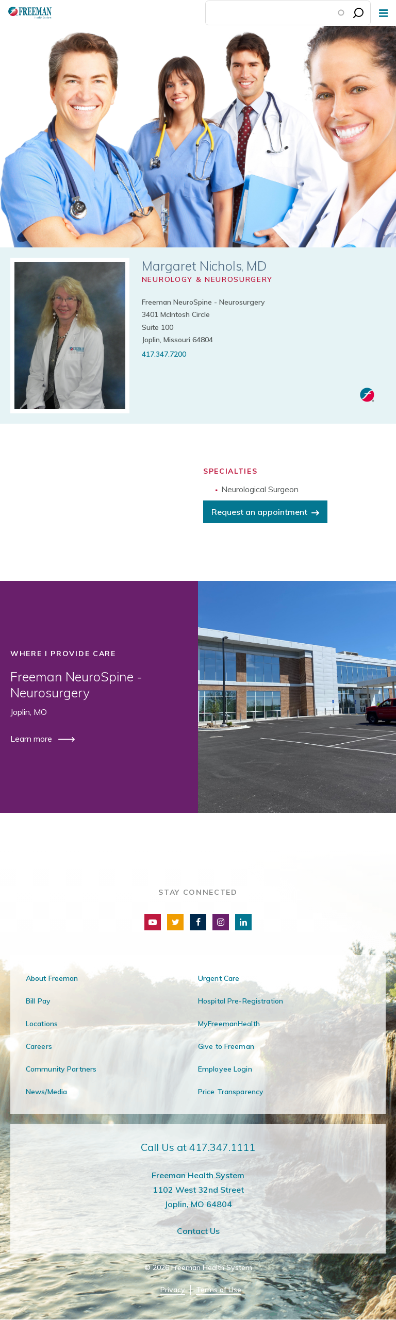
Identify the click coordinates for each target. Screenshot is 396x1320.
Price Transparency (230, 1091)
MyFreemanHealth (229, 1023)
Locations (42, 1023)
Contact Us (198, 1231)
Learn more (32, 738)
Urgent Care (218, 978)
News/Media (46, 1091)
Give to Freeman (226, 1046)
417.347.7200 (164, 354)
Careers (39, 1046)
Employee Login (225, 1069)
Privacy (172, 1289)
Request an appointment (259, 512)
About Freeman (52, 978)
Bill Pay (38, 1001)
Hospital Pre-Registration (240, 1001)
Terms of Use (218, 1289)
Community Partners (61, 1069)
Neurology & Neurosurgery (207, 279)
